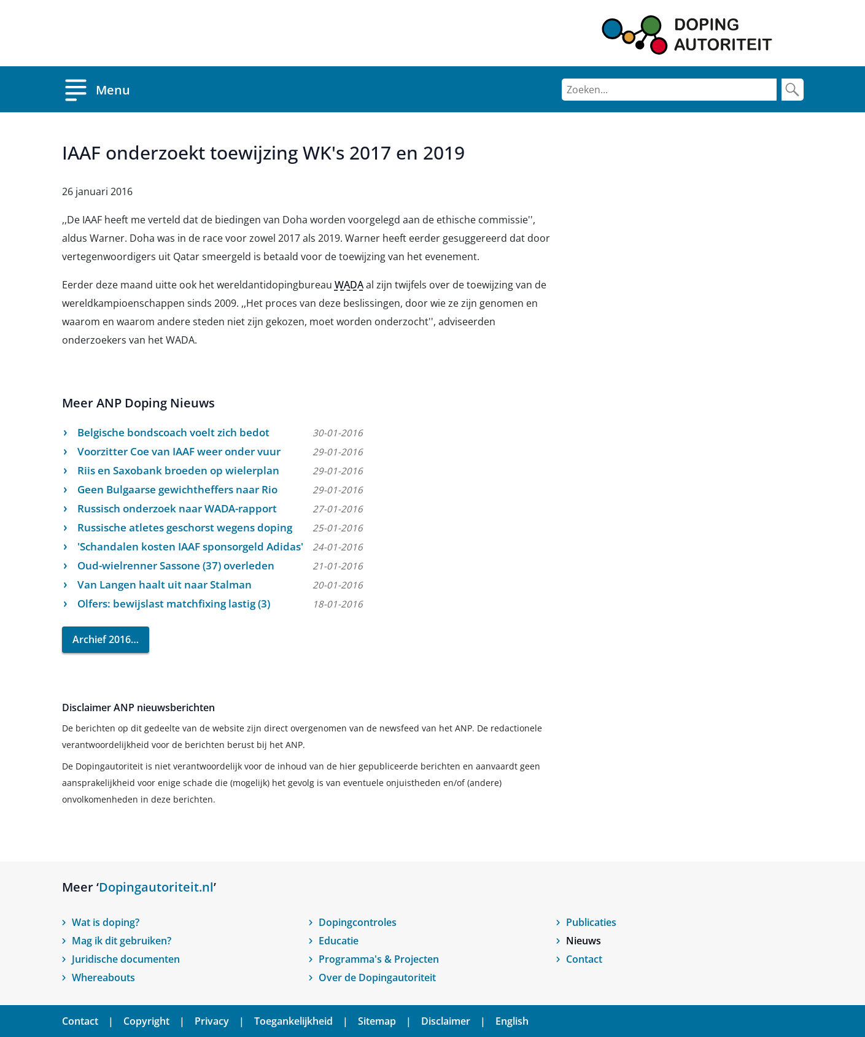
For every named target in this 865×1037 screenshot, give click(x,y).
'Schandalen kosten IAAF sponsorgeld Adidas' (190, 546)
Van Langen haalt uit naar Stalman (164, 584)
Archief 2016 (101, 639)
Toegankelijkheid (293, 1021)
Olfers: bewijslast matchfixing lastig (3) (173, 603)
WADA (349, 284)
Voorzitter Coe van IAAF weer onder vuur (179, 451)
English (512, 1021)
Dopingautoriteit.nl (156, 887)
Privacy (212, 1021)
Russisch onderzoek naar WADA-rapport (177, 508)
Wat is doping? (105, 922)
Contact (584, 959)
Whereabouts (103, 977)
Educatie (339, 940)
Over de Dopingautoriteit (377, 977)
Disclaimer (445, 1021)
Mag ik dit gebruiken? (121, 940)
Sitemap (377, 1021)
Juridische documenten (126, 959)
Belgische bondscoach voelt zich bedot (173, 432)
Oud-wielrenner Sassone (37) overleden (175, 565)
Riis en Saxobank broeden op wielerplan (178, 470)
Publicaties (591, 922)
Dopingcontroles (358, 922)
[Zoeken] (669, 90)
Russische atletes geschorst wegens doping (184, 527)
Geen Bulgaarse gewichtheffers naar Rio (177, 489)
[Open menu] (96, 89)
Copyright (146, 1021)
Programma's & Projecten (379, 959)
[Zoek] (793, 90)
